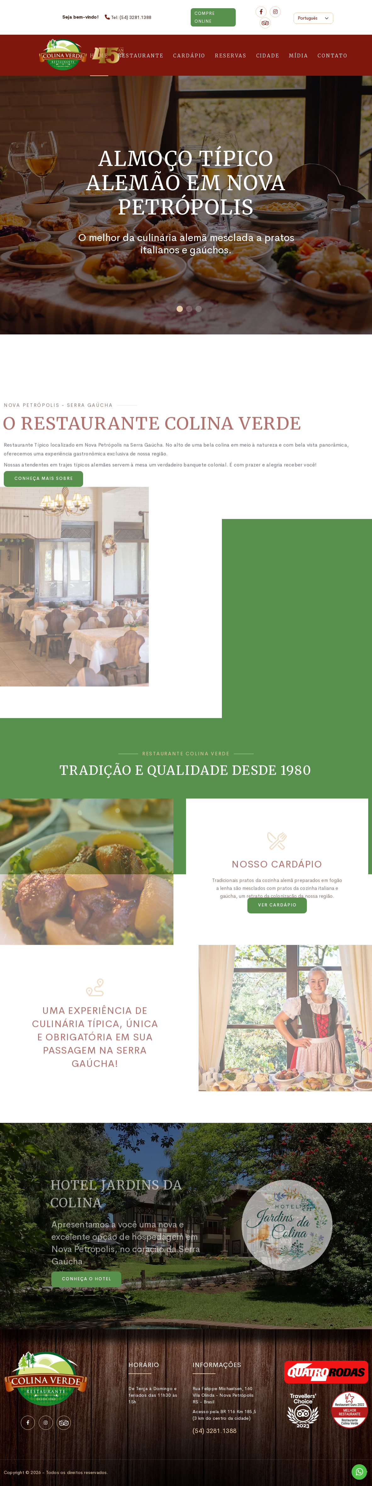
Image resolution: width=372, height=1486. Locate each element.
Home (99, 56)
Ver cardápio (277, 905)
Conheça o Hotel (86, 1279)
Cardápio (189, 56)
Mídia (298, 56)
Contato (332, 56)
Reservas (230, 56)
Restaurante (141, 56)
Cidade (267, 56)
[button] (180, 309)
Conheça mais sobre (43, 478)
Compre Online (204, 17)
